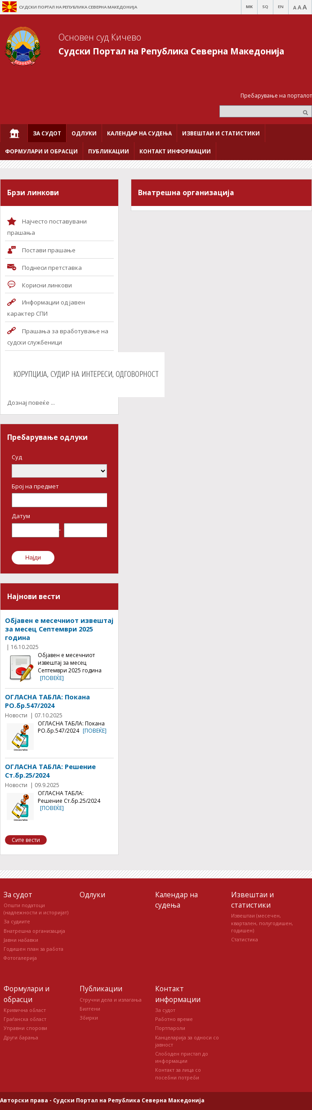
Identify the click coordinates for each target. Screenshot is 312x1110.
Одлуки (92, 895)
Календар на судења (176, 900)
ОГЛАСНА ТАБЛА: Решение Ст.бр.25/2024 (50, 770)
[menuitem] (14, 133)
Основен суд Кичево (99, 37)
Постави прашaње (49, 250)
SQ (265, 6)
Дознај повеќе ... (31, 402)
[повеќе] (52, 678)
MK (249, 6)
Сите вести (26, 840)
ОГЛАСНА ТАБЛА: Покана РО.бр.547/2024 (47, 701)
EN (281, 6)
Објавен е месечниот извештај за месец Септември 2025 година (59, 628)
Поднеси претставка (52, 268)
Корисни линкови (47, 285)
